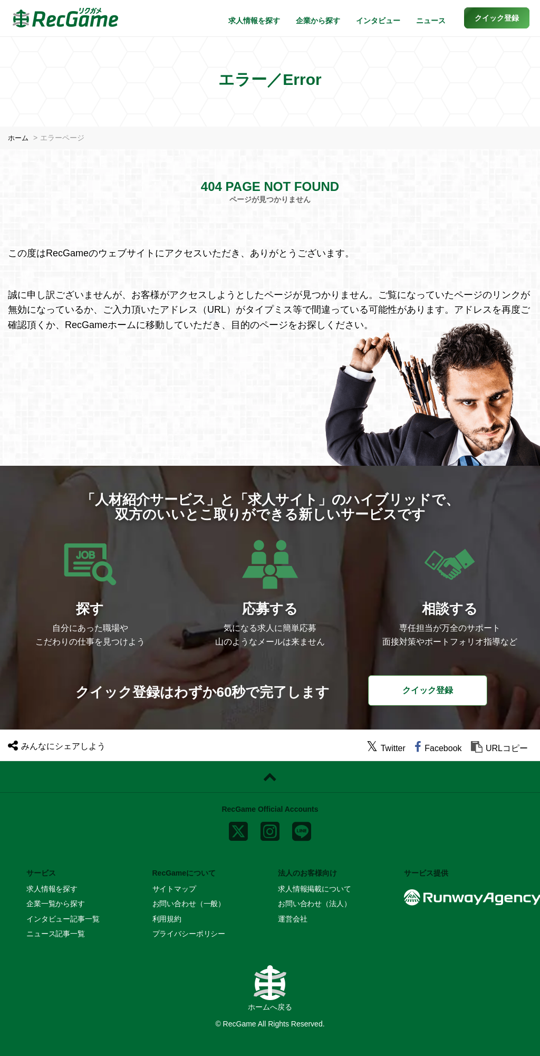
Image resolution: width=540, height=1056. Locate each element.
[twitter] (386, 748)
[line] (301, 829)
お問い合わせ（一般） (189, 903)
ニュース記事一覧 (55, 933)
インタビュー (378, 20)
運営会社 (292, 919)
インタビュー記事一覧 (63, 919)
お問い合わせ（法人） (314, 903)
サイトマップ (174, 889)
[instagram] (270, 829)
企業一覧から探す (55, 903)
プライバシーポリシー (189, 933)
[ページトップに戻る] (270, 777)
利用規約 (166, 919)
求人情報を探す (254, 20)
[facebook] (437, 748)
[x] (238, 829)
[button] (496, 17)
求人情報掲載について (314, 889)
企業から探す (318, 20)
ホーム (19, 137)
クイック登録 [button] (427, 689)
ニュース (431, 20)
